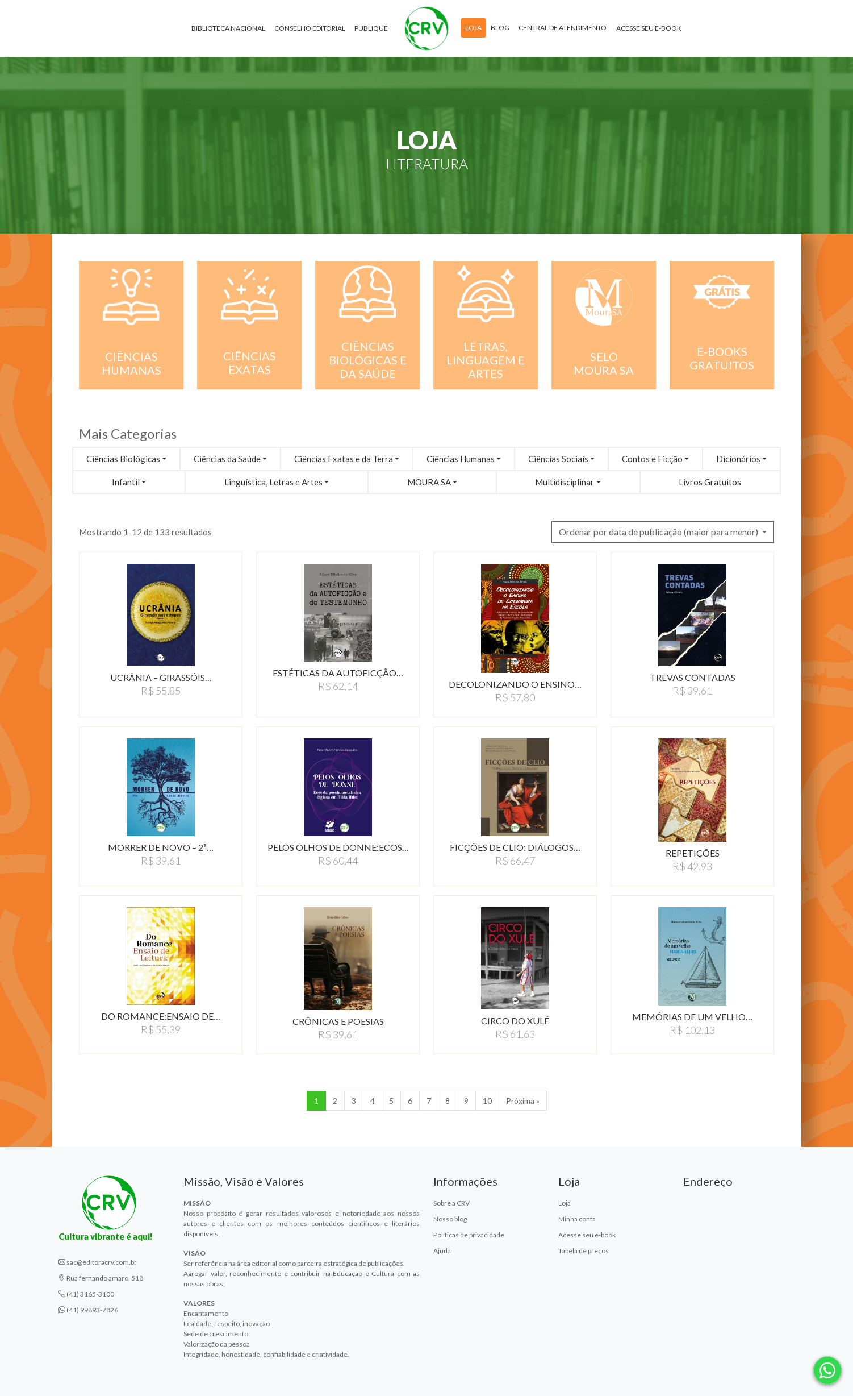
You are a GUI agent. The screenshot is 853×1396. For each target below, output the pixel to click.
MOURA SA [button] (429, 482)
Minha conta (577, 1219)
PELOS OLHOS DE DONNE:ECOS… (338, 847)
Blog (500, 27)
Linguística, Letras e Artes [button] (273, 482)
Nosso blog (450, 1219)
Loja (473, 27)
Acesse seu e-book (648, 28)
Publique (371, 28)
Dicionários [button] (738, 459)
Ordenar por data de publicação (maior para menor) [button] (659, 531)
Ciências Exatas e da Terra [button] (343, 459)
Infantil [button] (126, 482)
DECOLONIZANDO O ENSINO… (515, 684)
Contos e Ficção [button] (652, 459)
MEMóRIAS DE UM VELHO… (692, 1016)
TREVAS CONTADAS (692, 677)
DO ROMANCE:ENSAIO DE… (160, 1016)
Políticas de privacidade (468, 1235)
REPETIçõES (693, 852)
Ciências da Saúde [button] (227, 459)
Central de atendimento (563, 27)
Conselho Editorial (309, 28)
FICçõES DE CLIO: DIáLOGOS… (515, 847)
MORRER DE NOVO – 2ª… (161, 847)
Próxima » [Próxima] (523, 1101)
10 (487, 1101)
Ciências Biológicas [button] (123, 459)
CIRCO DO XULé (515, 1020)
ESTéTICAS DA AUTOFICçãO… (338, 672)
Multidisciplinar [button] (564, 482)
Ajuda (442, 1251)
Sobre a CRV (451, 1203)
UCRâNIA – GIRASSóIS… (161, 677)
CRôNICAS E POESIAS (338, 1021)
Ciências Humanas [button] (461, 459)
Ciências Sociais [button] (558, 459)
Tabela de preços (583, 1251)
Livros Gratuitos (710, 482)
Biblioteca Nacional (228, 28)
